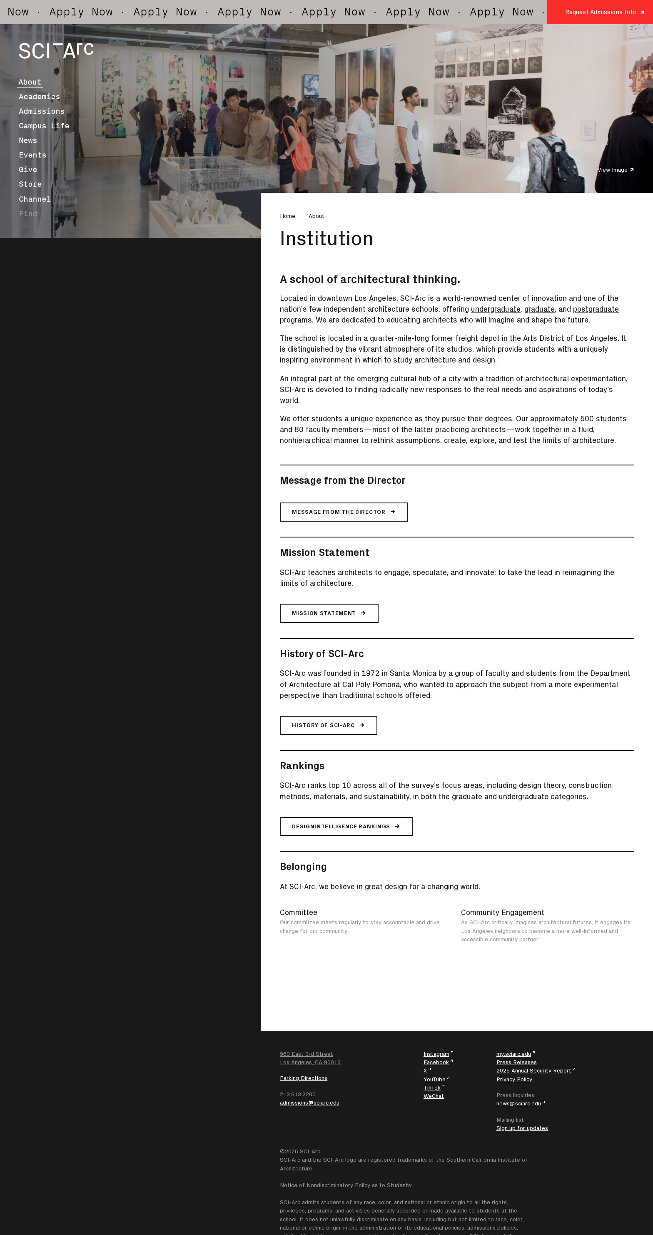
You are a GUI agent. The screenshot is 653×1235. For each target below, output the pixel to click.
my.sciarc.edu (513, 1053)
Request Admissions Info (600, 11)
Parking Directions (303, 1078)
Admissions (42, 111)
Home (287, 215)
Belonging (303, 866)
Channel (35, 199)
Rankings (302, 765)
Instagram (436, 1053)
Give (28, 169)
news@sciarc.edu (518, 1103)
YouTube (435, 1079)
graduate (539, 309)
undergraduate (496, 309)
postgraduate (596, 309)
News (28, 140)
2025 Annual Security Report (533, 1070)
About (29, 82)
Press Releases (516, 1062)
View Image (613, 169)
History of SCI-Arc (322, 653)
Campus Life (44, 125)
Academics (39, 96)
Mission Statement (324, 552)
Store (30, 184)
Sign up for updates (522, 1128)
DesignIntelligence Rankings (341, 826)
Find (28, 213)
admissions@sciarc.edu (309, 1102)
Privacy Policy (514, 1079)
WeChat (434, 1095)
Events (32, 155)
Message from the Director (343, 480)
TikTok (432, 1087)
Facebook (436, 1062)
